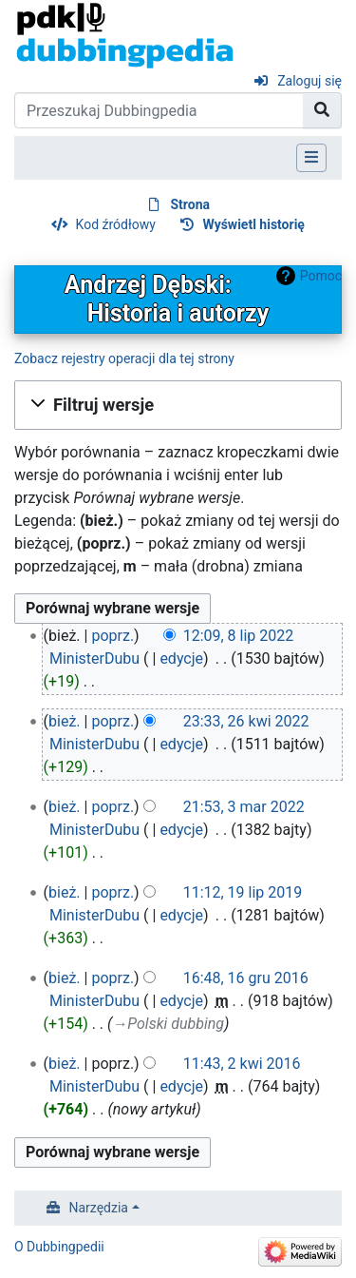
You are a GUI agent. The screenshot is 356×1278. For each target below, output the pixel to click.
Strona (190, 204)
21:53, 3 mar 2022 (244, 807)
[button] (178, 405)
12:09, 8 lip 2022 (238, 636)
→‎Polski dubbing (168, 1024)
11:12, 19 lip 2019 (243, 892)
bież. (64, 721)
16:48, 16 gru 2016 (246, 978)
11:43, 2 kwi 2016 (242, 1064)
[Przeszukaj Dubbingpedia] (159, 110)
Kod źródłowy (116, 224)
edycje (181, 658)
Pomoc (321, 275)
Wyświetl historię (253, 224)
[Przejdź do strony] (322, 110)
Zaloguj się (309, 80)
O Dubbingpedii (59, 1246)
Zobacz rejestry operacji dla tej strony (124, 358)
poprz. (112, 636)
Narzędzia (98, 1207)
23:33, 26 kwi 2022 (246, 721)
